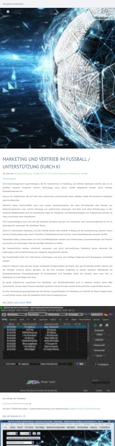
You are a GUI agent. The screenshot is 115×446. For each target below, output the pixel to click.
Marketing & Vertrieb (78, 173)
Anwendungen (60, 173)
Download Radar (92, 408)
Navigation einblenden (13, 3)
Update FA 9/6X (76, 408)
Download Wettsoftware (13, 403)
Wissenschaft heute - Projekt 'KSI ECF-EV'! (33, 173)
